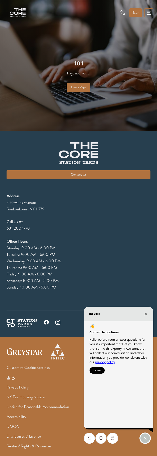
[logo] (17, 12)
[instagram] (57, 322)
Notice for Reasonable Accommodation (38, 407)
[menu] (148, 12)
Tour (135, 12)
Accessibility (16, 417)
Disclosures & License (24, 436)
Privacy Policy (18, 387)
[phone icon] (122, 12)
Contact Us (78, 174)
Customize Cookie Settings (28, 368)
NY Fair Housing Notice (26, 397)
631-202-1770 (18, 228)
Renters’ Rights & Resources (29, 446)
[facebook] (46, 323)
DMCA (13, 426)
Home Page (78, 87)
